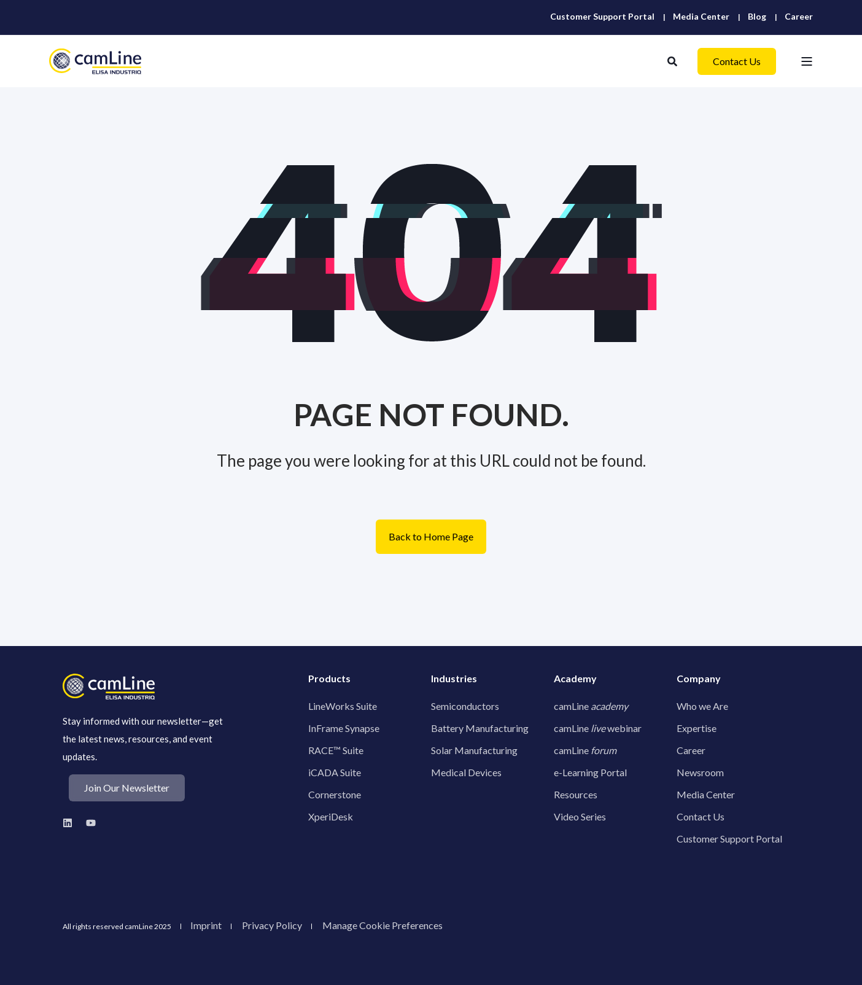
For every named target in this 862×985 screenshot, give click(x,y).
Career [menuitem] (691, 750)
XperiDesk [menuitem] (330, 816)
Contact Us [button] (737, 61)
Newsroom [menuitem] (700, 772)
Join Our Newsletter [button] (126, 787)
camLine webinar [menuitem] (598, 728)
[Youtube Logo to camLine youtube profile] (87, 823)
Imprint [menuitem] (206, 925)
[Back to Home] (95, 61)
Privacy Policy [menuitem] (272, 925)
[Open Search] (673, 60)
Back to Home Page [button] (431, 536)
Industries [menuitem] (454, 679)
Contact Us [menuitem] (700, 816)
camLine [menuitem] (591, 706)
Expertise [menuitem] (696, 728)
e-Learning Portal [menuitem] (590, 772)
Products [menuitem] (329, 679)
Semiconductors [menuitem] (465, 706)
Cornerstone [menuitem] (334, 794)
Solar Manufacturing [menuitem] (474, 750)
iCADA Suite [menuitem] (334, 772)
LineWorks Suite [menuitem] (342, 706)
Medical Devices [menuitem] (466, 772)
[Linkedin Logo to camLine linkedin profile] (71, 823)
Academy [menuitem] (575, 679)
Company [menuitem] (699, 679)
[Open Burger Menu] (806, 61)
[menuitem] (602, 16)
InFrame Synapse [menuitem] (343, 728)
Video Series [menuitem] (580, 816)
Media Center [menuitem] (706, 794)
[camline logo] (109, 686)
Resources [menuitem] (575, 794)
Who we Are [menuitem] (702, 706)
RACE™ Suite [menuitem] (335, 750)
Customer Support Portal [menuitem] (729, 838)
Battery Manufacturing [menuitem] (480, 728)
